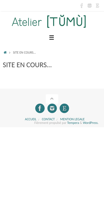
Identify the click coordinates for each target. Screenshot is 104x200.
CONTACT (48, 119)
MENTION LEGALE (72, 119)
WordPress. (90, 123)
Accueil (31, 119)
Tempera (73, 123)
